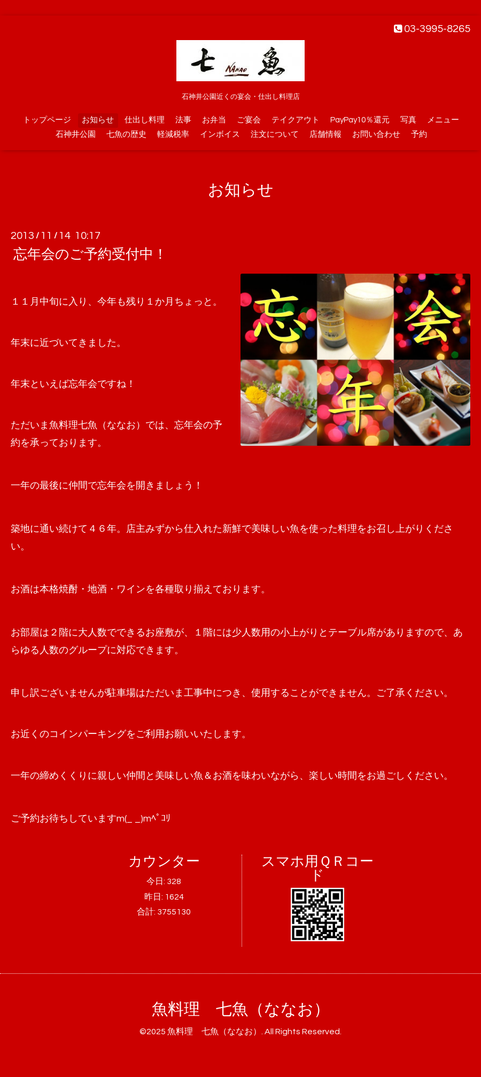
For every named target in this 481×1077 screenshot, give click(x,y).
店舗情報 (325, 134)
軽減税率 (173, 134)
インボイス (220, 134)
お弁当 (214, 120)
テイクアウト (295, 120)
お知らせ (98, 120)
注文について (275, 134)
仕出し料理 (145, 120)
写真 (408, 120)
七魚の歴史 (126, 134)
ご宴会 (249, 120)
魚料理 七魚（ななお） (241, 1009)
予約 (419, 134)
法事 (183, 120)
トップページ (47, 120)
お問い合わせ (376, 134)
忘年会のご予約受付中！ (90, 254)
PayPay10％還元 (360, 120)
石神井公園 (76, 134)
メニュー (443, 120)
